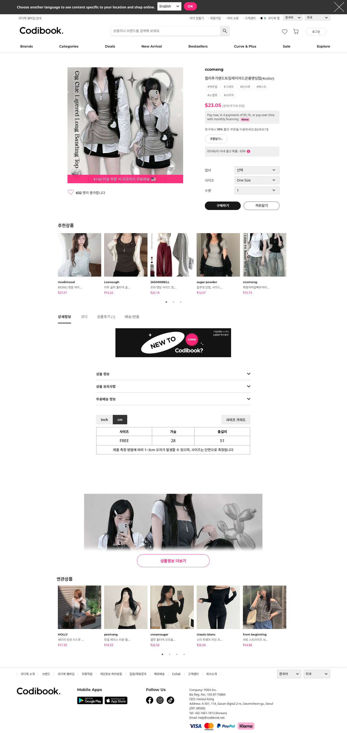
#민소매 (245, 87)
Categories (68, 46)
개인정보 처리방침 (111, 674)
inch (104, 419)
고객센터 (193, 674)
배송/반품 (132, 316)
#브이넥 (229, 95)
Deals (110, 46)
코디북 (41, 30)
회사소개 (211, 674)
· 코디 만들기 (196, 18)
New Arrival (151, 46)
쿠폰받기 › (216, 139)
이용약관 (87, 674)
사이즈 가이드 (236, 420)
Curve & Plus (245, 46)
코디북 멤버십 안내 (30, 18)
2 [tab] (173, 302)
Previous (54, 264)
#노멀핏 (212, 95)
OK (190, 6)
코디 (84, 316)
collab (176, 674)
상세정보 (64, 316)
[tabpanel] (81, 264)
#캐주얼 (212, 87)
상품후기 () (106, 316)
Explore (323, 46)
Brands (26, 46)
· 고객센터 (249, 18)
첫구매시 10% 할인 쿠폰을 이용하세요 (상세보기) (236, 129)
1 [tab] (166, 302)
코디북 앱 (274, 18)
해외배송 (159, 674)
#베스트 (262, 87)
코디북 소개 (28, 674)
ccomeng (214, 69)
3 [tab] (180, 302)
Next (292, 264)
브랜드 (46, 674)
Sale (286, 46)
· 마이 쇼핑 (232, 18)
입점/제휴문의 (138, 674)
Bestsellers (197, 46)
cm (119, 419)
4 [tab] (184, 654)
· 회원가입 (215, 18)
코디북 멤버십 (66, 674)
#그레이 (229, 87)
